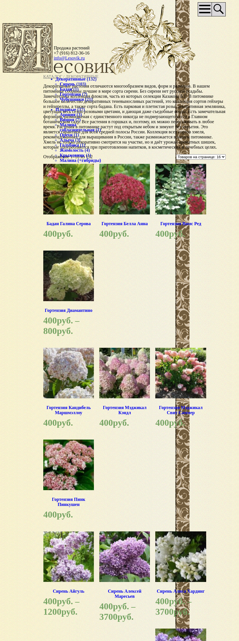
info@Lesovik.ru (69, 58)
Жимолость (23, 155)
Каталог (64, 76)
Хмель (18, 175)
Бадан (18, 89)
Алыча (19, 145)
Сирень (19, 84)
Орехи (18, 140)
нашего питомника (180, 549)
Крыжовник (24, 160)
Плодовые (17, 109)
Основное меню (202, 9)
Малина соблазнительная (29, 127)
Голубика (21, 150)
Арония (19, 114)
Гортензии (22, 94)
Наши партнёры (112, 611)
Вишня (19, 119)
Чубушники (24, 99)
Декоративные (22, 79)
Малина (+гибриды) (23, 168)
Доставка (159, 585)
